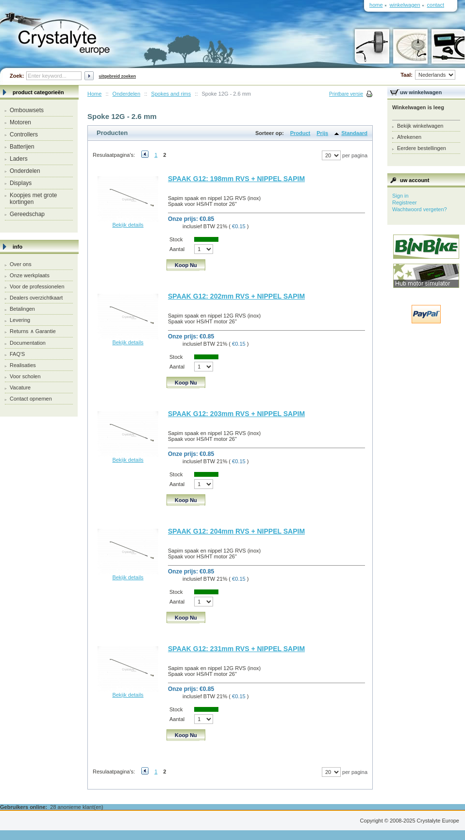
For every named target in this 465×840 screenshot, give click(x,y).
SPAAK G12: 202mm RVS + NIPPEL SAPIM (236, 296)
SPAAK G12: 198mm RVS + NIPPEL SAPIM (236, 179)
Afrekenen (409, 137)
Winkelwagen (405, 5)
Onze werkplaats (30, 275)
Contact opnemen (31, 399)
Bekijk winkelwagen (420, 126)
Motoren (20, 122)
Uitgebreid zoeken (117, 76)
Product (300, 133)
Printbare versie (346, 94)
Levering (20, 320)
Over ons (21, 264)
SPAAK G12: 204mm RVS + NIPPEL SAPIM (236, 531)
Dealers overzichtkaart (36, 298)
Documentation (28, 343)
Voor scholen (25, 376)
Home (94, 94)
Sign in (400, 196)
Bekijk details (127, 225)
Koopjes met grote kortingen (33, 198)
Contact (435, 5)
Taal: (427, 75)
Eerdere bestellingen (421, 148)
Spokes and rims (171, 94)
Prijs (322, 133)
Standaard (354, 133)
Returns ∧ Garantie (33, 331)
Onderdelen (25, 171)
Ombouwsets (27, 110)
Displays (21, 183)
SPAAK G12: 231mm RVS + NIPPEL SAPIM (236, 649)
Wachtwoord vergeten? (419, 209)
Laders (19, 158)
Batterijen (22, 146)
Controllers (24, 134)
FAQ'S (17, 354)
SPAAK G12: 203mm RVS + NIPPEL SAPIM (236, 414)
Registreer (404, 202)
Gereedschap (27, 214)
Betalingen (22, 309)
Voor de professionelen (37, 286)
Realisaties (23, 365)
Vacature (20, 387)
